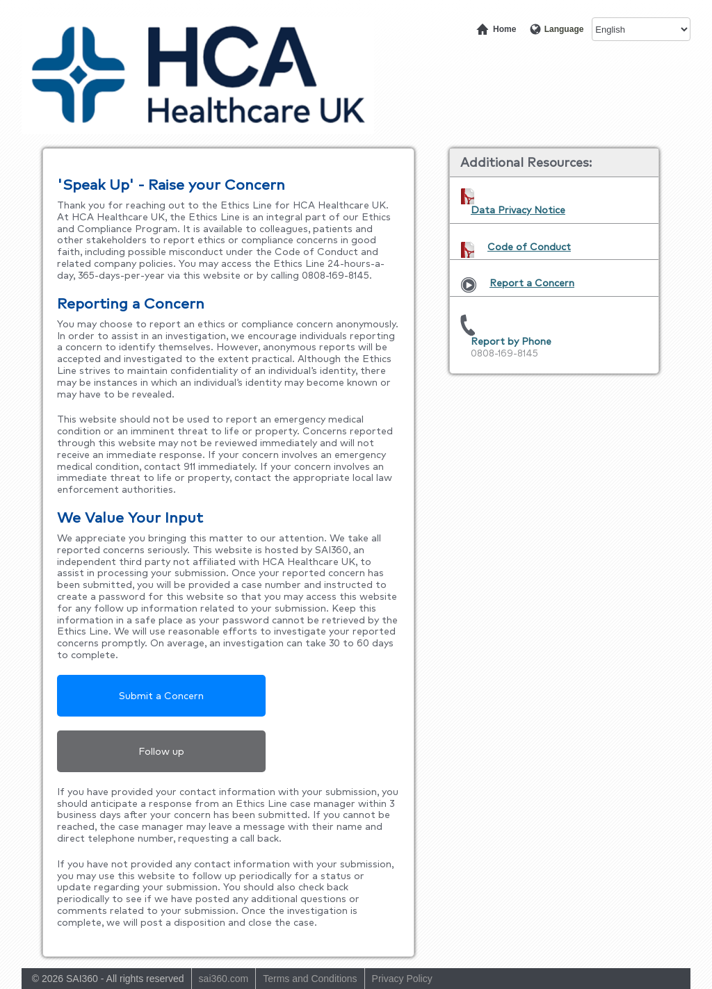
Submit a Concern (161, 695)
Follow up (161, 751)
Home (504, 29)
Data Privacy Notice (518, 210)
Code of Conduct (529, 246)
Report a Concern (532, 283)
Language (562, 29)
